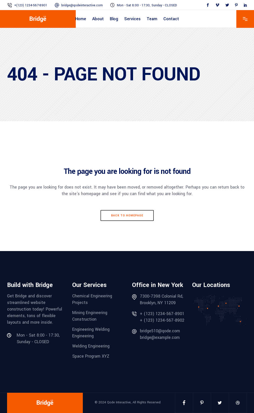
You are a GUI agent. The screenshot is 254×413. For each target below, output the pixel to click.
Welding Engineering (91, 346)
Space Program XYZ (90, 356)
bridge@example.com (160, 337)
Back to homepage (127, 215)
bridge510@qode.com (160, 331)
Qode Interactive (119, 402)
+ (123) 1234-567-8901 (162, 314)
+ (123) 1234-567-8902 (162, 320)
